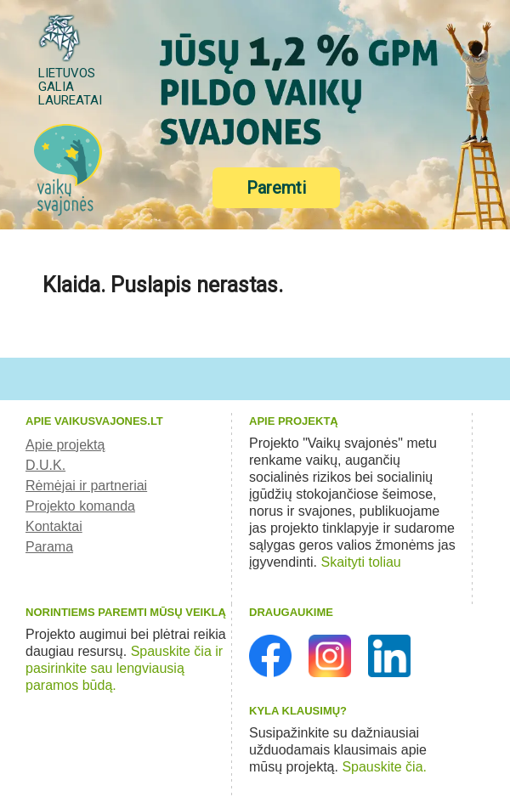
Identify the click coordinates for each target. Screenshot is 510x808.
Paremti (276, 188)
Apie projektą (65, 445)
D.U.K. (45, 465)
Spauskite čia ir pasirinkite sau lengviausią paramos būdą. (124, 668)
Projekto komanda (80, 506)
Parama (49, 547)
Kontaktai (54, 526)
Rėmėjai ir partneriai (86, 485)
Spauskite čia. (384, 767)
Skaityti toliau (361, 562)
